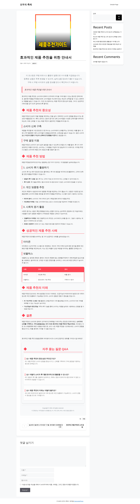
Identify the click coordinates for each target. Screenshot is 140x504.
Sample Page (114, 4)
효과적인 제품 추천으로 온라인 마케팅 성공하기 (107, 49)
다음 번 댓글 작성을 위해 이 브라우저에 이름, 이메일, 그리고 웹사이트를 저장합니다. (50, 484)
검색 (94, 13)
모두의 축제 (26, 4)
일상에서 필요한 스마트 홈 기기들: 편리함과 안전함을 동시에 (46, 426)
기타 (84, 419)
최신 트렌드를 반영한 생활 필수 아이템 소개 (106, 41)
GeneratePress (78, 501)
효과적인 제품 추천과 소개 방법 (75, 426)
